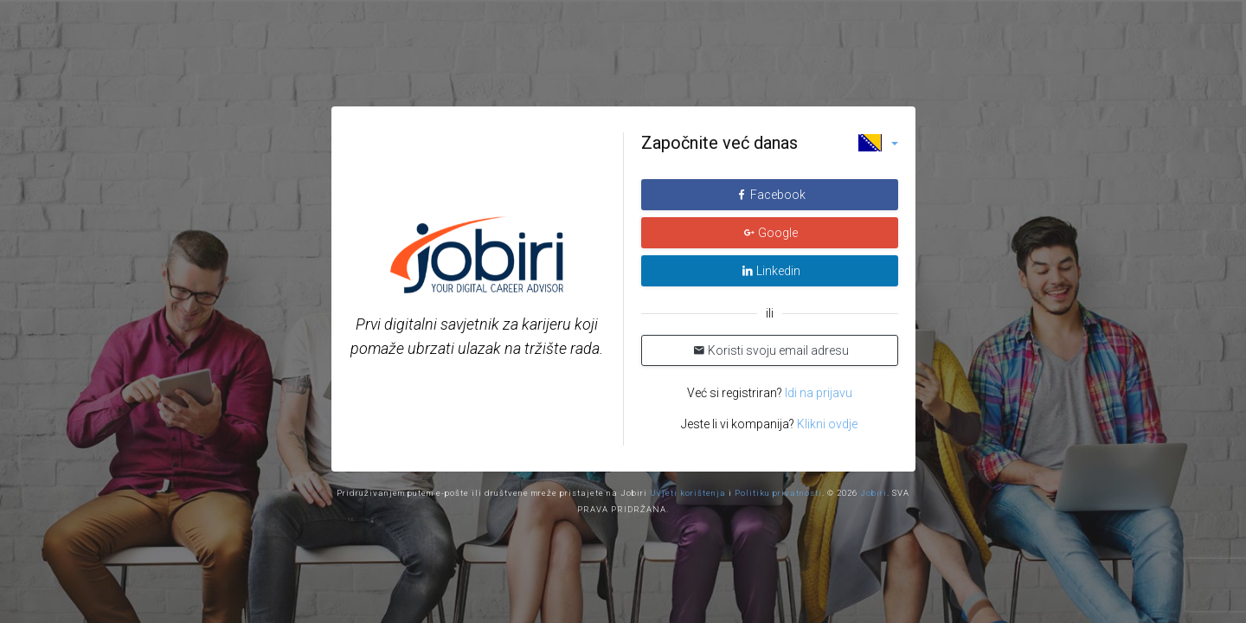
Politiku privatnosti (778, 493)
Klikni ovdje (827, 424)
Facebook (770, 194)
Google (770, 232)
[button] (878, 142)
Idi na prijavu (817, 393)
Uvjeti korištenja (688, 493)
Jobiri (873, 493)
